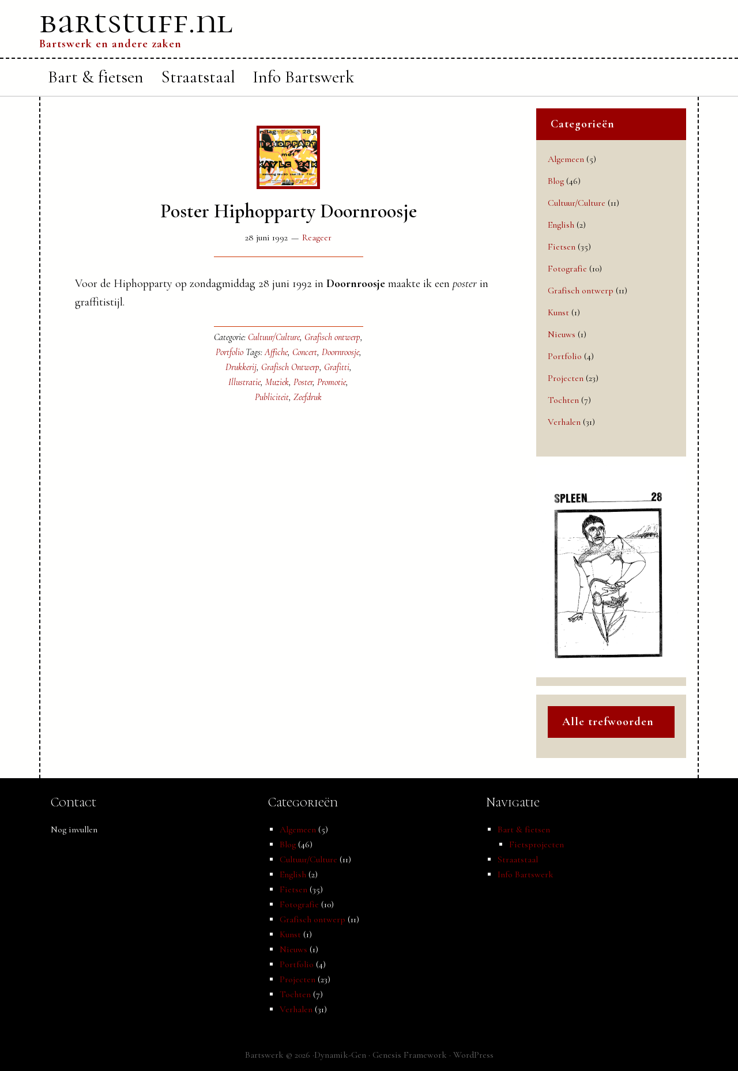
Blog (556, 181)
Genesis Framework (409, 1055)
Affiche (276, 352)
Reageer (317, 237)
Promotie (331, 382)
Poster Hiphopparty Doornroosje (288, 211)
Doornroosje (340, 352)
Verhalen (564, 422)
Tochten (563, 400)
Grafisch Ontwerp (290, 367)
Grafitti (336, 367)
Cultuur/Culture (274, 337)
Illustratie (244, 382)
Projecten (565, 378)
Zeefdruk (307, 397)
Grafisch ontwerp (332, 337)
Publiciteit (272, 397)
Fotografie (567, 268)
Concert (304, 352)
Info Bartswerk (526, 874)
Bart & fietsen (524, 829)
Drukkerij (241, 367)
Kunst (558, 312)
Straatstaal (518, 859)
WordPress (473, 1055)
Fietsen (561, 246)
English (561, 225)
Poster (302, 382)
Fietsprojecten (536, 844)
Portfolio (229, 352)
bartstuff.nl (136, 21)
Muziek (277, 382)
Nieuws (561, 334)
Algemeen (566, 159)
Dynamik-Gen (340, 1055)
